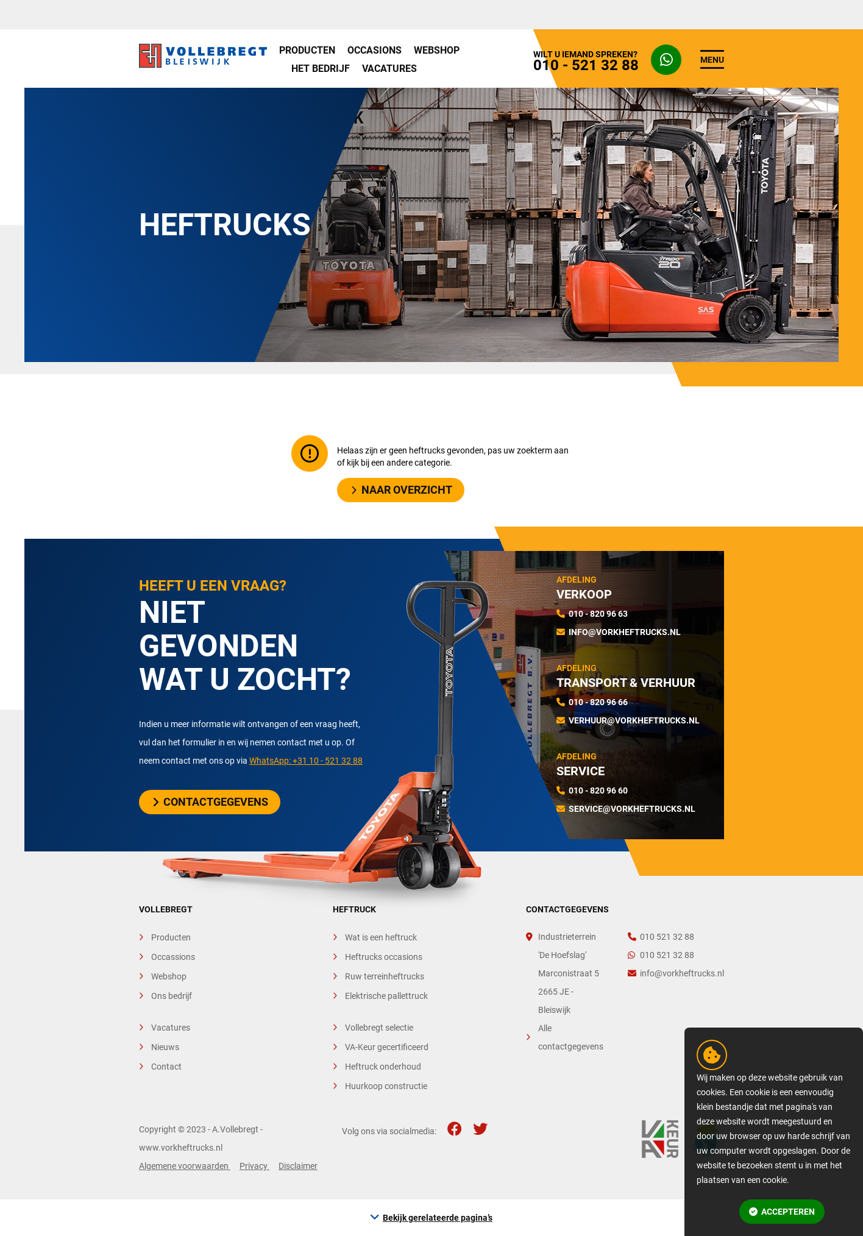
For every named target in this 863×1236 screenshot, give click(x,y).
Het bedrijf (320, 68)
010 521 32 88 (661, 937)
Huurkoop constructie (386, 1086)
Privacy (254, 1166)
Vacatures (389, 68)
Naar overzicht (401, 489)
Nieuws (165, 1047)
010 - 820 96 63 (598, 614)
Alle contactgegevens (570, 1037)
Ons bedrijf (171, 996)
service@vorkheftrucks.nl (632, 809)
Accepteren (782, 1211)
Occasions (374, 50)
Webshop (437, 50)
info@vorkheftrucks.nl (625, 632)
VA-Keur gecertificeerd (386, 1047)
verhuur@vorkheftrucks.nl (634, 720)
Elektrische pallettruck (386, 996)
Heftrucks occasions (383, 957)
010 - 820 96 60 (598, 790)
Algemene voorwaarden (184, 1166)
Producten (307, 50)
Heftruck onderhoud (383, 1066)
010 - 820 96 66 (598, 702)
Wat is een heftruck (381, 937)
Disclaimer (298, 1166)
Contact (166, 1066)
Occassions (173, 957)
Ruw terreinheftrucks (384, 976)
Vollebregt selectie (379, 1027)
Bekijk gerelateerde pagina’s (437, 1218)
